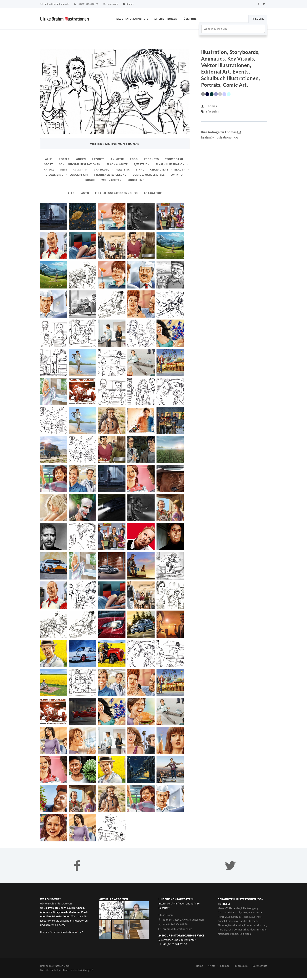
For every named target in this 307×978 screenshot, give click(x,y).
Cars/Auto (101, 169)
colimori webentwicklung (77, 970)
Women (81, 159)
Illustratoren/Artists (132, 19)
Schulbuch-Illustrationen (79, 164)
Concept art (79, 175)
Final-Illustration (170, 164)
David (231, 925)
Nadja (248, 934)
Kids (63, 169)
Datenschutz (260, 966)
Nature (48, 169)
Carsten (222, 912)
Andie (263, 929)
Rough (90, 180)
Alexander (234, 908)
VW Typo (176, 175)
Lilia (243, 908)
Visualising (54, 175)
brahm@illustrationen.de (54, 4)
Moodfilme (136, 180)
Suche (258, 19)
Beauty (179, 169)
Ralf (242, 934)
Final (140, 169)
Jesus (259, 912)
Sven (229, 916)
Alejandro (241, 921)
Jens (230, 929)
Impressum (110, 4)
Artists (211, 966)
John (237, 929)
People (64, 159)
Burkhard (246, 929)
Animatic (117, 159)
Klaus (252, 916)
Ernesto (230, 921)
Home (199, 966)
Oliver (251, 912)
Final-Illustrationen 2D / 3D (116, 193)
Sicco (244, 912)
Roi (227, 934)
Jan (264, 925)
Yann (256, 929)
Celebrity (80, 169)
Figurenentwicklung (110, 175)
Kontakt (128, 4)
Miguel (237, 916)
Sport (48, 164)
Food (134, 159)
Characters (159, 169)
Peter (245, 916)
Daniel (221, 921)
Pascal (236, 912)
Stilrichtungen (165, 19)
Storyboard (174, 159)
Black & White (117, 164)
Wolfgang (252, 908)
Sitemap (225, 966)
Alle (48, 159)
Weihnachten (111, 180)
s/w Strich (142, 164)
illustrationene (71, 932)
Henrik (221, 916)
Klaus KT (222, 908)
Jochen (253, 921)
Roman (248, 925)
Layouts (98, 159)
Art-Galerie (153, 193)
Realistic (123, 169)
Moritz (257, 925)
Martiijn (222, 929)
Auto (85, 193)
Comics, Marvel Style (148, 175)
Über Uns (189, 19)
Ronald (234, 934)
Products (151, 159)
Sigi (230, 912)
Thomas (211, 106)
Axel (259, 916)
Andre (239, 925)
